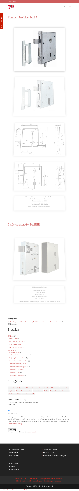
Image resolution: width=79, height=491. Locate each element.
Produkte (12, 466)
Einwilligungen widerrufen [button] (52, 481)
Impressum (18, 479)
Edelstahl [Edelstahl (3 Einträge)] (34, 388)
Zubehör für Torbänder (16, 376)
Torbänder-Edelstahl (16, 370)
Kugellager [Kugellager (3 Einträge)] (11, 391)
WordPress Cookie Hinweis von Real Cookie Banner (16, 490)
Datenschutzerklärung (15, 424)
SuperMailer (33, 432)
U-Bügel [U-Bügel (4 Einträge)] (18, 394)
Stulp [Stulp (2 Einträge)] (51, 391)
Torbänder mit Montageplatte (18, 367)
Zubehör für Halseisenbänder (20, 355)
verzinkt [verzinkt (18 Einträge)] (32, 394)
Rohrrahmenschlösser (16, 341)
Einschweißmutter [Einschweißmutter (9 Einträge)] (44, 388)
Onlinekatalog (13, 463)
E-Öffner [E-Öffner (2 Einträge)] (27, 388)
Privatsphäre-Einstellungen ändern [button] (51, 479)
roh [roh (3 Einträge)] (34, 391)
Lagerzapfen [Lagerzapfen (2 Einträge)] (19, 391)
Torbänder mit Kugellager (17, 364)
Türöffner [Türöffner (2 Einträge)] (11, 394)
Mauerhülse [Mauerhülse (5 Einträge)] (28, 391)
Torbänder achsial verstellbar (18, 361)
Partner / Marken (14, 469)
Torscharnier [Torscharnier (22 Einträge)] (65, 391)
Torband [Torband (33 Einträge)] (57, 391)
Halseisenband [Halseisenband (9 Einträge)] (55, 388)
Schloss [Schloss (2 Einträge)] (46, 391)
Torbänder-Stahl (14, 373)
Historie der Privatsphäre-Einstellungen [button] (29, 481)
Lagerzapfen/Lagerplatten (17, 358)
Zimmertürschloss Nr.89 (22, 17)
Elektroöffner (13, 338)
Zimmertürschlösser (15, 347)
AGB (25, 479)
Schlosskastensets (15, 344)
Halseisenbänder (14, 352)
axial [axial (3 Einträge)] (10, 388)
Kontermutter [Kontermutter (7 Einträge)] (64, 388)
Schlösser (11, 336)
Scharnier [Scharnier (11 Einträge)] (39, 391)
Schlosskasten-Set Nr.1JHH (24, 224)
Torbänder (11, 350)
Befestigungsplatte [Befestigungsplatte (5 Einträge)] (18, 388)
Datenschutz (33, 479)
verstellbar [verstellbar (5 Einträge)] (25, 394)
